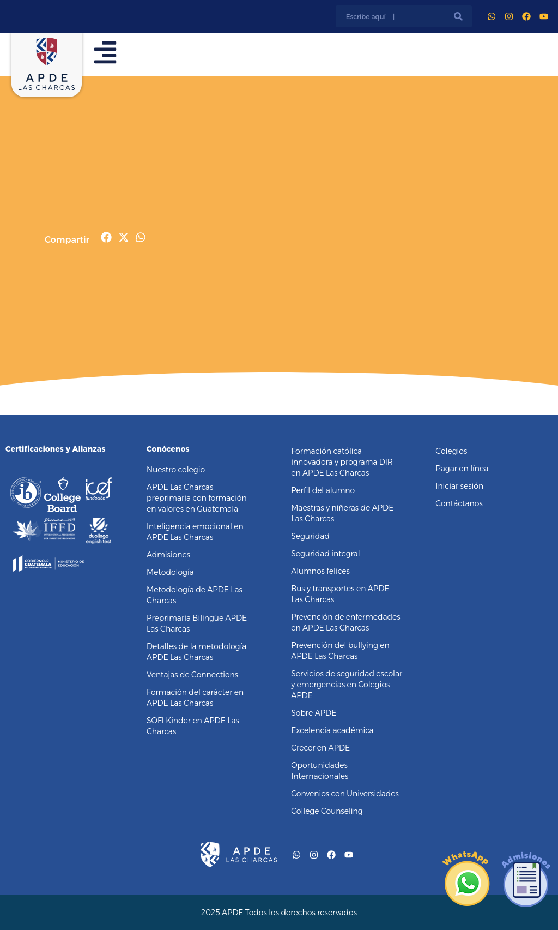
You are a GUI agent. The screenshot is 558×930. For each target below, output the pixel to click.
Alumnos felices (320, 571)
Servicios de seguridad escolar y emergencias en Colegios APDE (346, 684)
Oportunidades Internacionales (319, 770)
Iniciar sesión (459, 486)
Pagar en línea (461, 468)
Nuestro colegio (176, 470)
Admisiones (168, 555)
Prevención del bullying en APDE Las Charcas (340, 650)
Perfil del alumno (323, 490)
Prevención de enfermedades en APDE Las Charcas (346, 622)
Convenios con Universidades (345, 794)
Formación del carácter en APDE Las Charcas (195, 697)
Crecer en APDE (320, 748)
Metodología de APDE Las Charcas (194, 595)
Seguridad (310, 536)
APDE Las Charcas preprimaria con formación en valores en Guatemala (197, 498)
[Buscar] (458, 16)
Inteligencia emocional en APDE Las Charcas (195, 531)
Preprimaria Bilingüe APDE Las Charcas (197, 623)
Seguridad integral (325, 554)
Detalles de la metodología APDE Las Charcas (196, 651)
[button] (106, 237)
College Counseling (326, 811)
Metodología (170, 572)
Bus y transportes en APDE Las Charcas (340, 594)
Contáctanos (458, 503)
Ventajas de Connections (192, 675)
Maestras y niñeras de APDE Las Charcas (342, 513)
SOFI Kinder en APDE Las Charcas (193, 726)
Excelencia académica (332, 730)
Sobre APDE (313, 713)
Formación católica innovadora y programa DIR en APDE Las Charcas (342, 462)
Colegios (451, 451)
